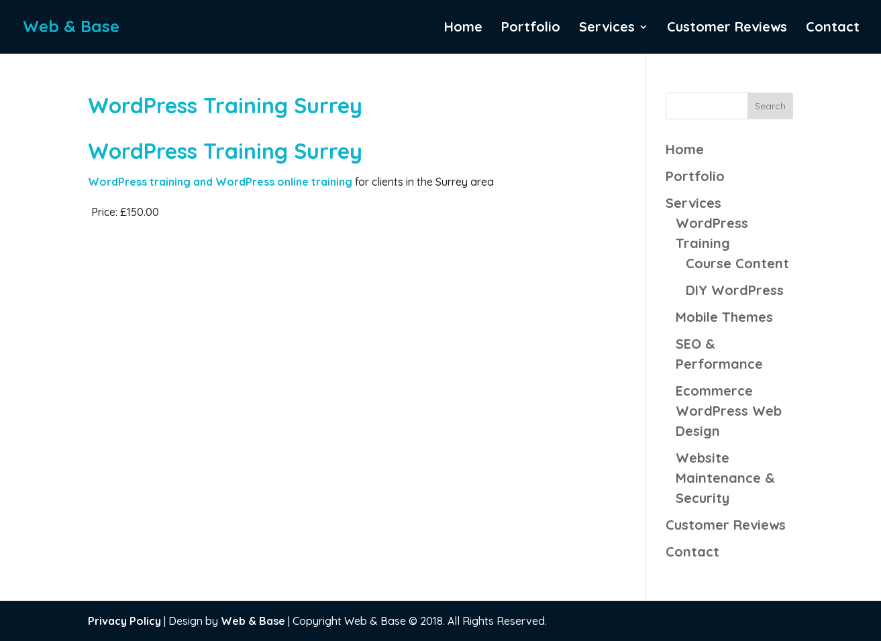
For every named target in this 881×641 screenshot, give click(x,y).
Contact (833, 28)
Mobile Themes (724, 316)
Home (463, 28)
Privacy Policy (124, 621)
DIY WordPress (735, 290)
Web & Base (253, 621)
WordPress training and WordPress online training (221, 181)
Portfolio (530, 28)
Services (607, 28)
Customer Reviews (727, 28)
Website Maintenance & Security (725, 477)
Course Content (737, 263)
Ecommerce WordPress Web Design (729, 410)
